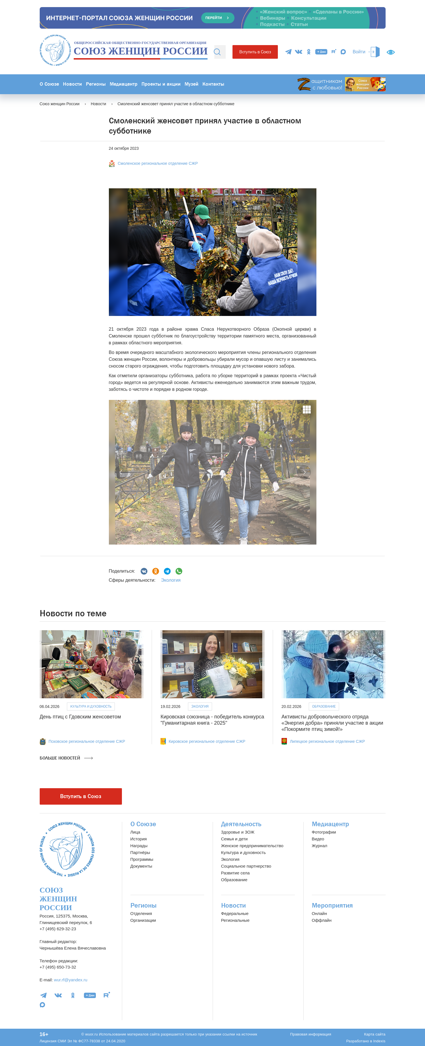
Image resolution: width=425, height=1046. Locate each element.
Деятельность (241, 824)
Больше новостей (66, 758)
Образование (324, 706)
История (138, 838)
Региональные (235, 920)
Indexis (379, 1041)
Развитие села (235, 872)
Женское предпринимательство (252, 845)
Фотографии (324, 832)
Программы (141, 859)
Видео (318, 838)
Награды (139, 845)
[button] (121, 472)
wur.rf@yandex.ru (70, 979)
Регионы (96, 84)
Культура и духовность (90, 706)
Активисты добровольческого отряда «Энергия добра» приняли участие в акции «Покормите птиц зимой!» (332, 723)
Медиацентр (124, 84)
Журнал (319, 845)
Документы (141, 866)
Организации (143, 920)
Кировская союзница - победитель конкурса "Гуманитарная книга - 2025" (212, 720)
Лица (135, 832)
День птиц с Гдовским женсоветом (80, 717)
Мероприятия (332, 905)
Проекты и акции (161, 84)
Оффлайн (322, 920)
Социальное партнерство (246, 866)
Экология (171, 580)
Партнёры (140, 852)
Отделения (141, 913)
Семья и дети (234, 838)
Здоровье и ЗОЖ (238, 832)
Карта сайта (374, 1034)
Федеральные (235, 913)
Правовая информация (310, 1034)
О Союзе (49, 84)
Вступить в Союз (255, 52)
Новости (72, 84)
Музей (191, 84)
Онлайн (319, 913)
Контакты (213, 84)
